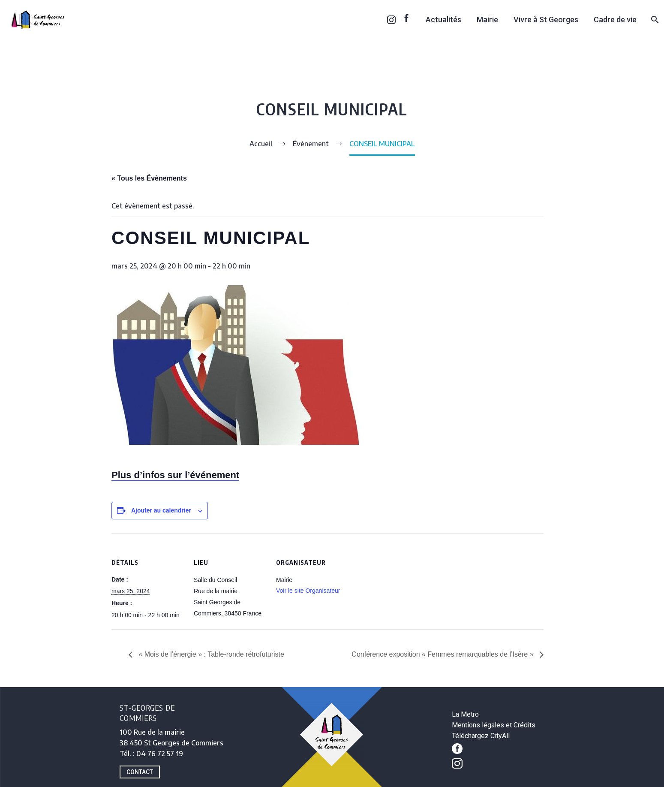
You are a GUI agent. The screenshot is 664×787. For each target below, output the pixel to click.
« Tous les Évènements (149, 178)
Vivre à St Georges (546, 19)
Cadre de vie (615, 19)
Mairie (487, 19)
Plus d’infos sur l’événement (175, 475)
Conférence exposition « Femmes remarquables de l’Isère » (443, 654)
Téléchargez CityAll (481, 736)
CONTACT (139, 772)
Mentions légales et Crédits (493, 725)
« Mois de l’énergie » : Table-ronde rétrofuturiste (210, 654)
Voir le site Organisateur (308, 590)
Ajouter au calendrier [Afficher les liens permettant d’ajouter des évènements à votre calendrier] (161, 510)
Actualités (443, 19)
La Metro (465, 714)
